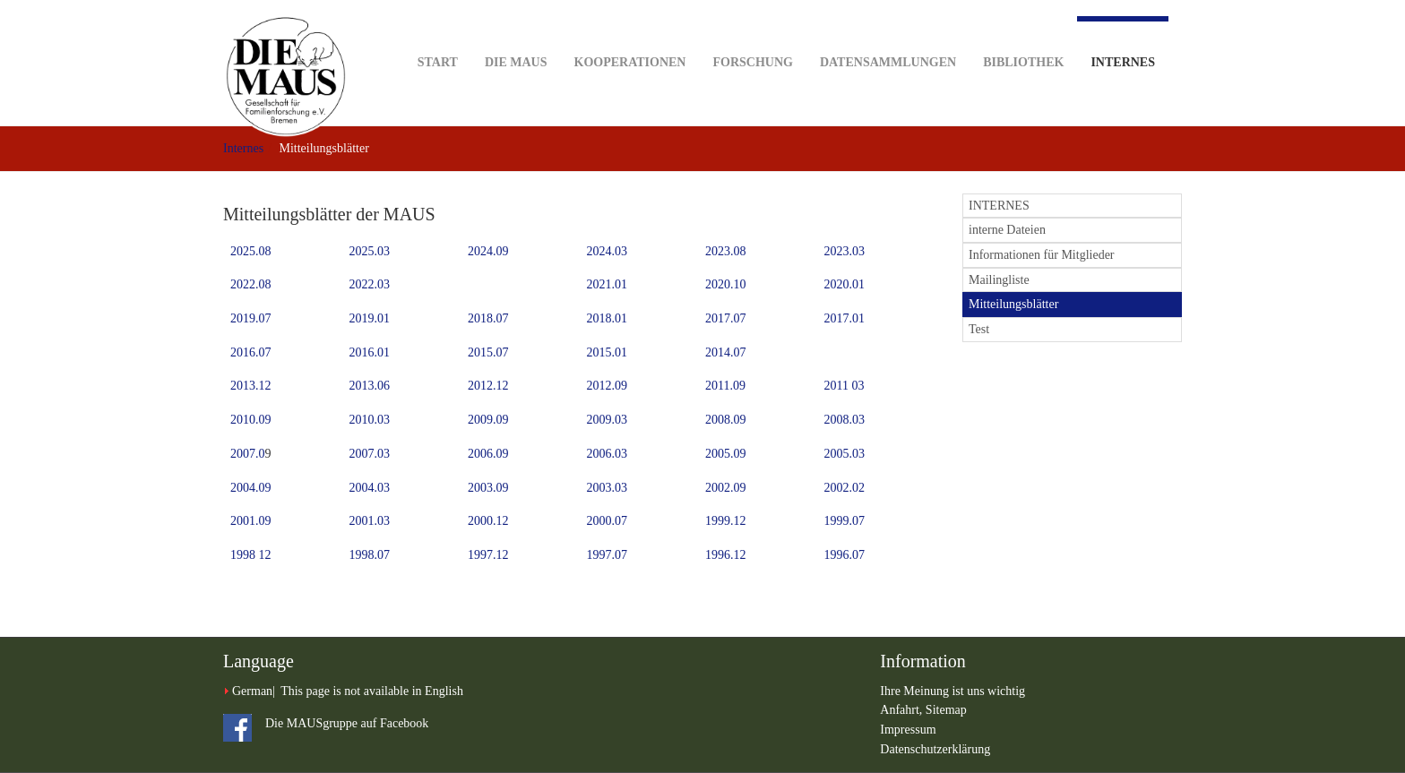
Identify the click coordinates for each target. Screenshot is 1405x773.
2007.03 (370, 453)
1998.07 (370, 555)
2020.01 (845, 284)
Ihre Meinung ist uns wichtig (952, 691)
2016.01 (370, 352)
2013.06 (370, 385)
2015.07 (488, 352)
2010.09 (251, 419)
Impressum (907, 729)
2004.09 (251, 487)
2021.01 (607, 284)
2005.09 (725, 453)
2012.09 (607, 385)
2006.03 (607, 453)
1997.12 (488, 555)
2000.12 (488, 521)
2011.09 (725, 385)
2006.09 (488, 453)
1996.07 (845, 555)
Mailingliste (999, 280)
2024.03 (607, 251)
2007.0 (247, 453)
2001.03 (370, 521)
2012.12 (488, 385)
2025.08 (251, 251)
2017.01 (845, 318)
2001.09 (251, 521)
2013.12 (251, 385)
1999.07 (845, 521)
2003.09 (488, 487)
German (252, 691)
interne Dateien (1007, 229)
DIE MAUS (516, 34)
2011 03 (844, 385)
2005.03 (845, 453)
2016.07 (251, 352)
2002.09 (725, 487)
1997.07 (607, 555)
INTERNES (999, 205)
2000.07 (607, 521)
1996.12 (725, 555)
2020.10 (725, 284)
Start (437, 34)
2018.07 (488, 318)
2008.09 (725, 419)
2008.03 (845, 419)
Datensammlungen (888, 34)
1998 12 (251, 555)
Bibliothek (1023, 34)
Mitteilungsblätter (1013, 304)
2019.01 (370, 318)
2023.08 (725, 251)
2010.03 (370, 419)
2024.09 (488, 251)
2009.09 (488, 419)
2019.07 (251, 318)
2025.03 (370, 251)
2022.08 (251, 284)
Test (979, 329)
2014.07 (725, 352)
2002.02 (845, 487)
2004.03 (370, 487)
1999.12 (725, 521)
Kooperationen (630, 34)
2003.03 (607, 487)
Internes (1122, 42)
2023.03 (845, 251)
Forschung (752, 34)
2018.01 (607, 318)
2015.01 (607, 352)
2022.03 (370, 284)
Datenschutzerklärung (935, 749)
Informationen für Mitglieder (1042, 255)
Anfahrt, (903, 710)
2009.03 (607, 419)
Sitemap (946, 710)
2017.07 (725, 318)
